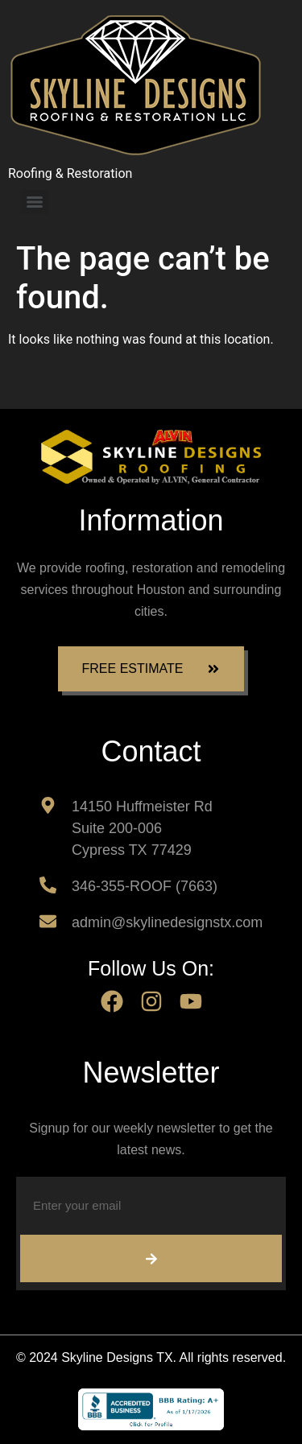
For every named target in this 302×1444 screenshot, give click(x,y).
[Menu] (34, 202)
